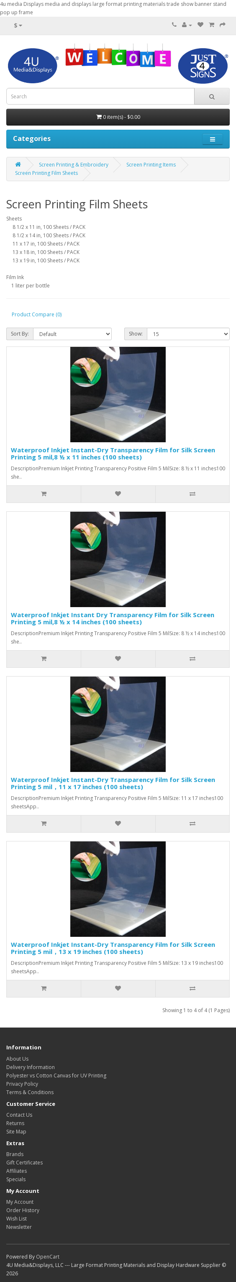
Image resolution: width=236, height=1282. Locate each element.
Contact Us (19, 1114)
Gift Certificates (24, 1162)
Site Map (16, 1131)
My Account (19, 1201)
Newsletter (19, 1227)
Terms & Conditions (30, 1092)
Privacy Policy (22, 1083)
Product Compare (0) (37, 314)
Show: (136, 333)
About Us (17, 1058)
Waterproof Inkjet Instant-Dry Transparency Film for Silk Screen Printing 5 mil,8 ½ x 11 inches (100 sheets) (113, 453)
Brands (14, 1154)
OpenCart (47, 1256)
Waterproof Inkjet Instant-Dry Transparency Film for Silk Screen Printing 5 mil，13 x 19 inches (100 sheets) (113, 948)
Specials (16, 1179)
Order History (22, 1210)
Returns (15, 1123)
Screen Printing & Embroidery (73, 164)
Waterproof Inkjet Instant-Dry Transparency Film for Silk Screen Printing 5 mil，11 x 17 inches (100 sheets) (113, 783)
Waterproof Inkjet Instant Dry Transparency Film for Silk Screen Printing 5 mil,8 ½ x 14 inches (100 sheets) (112, 618)
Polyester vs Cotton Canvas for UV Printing (56, 1075)
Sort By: (20, 333)
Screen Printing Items (151, 164)
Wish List (16, 1218)
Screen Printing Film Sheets (46, 173)
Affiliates (16, 1170)
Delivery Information (30, 1067)
